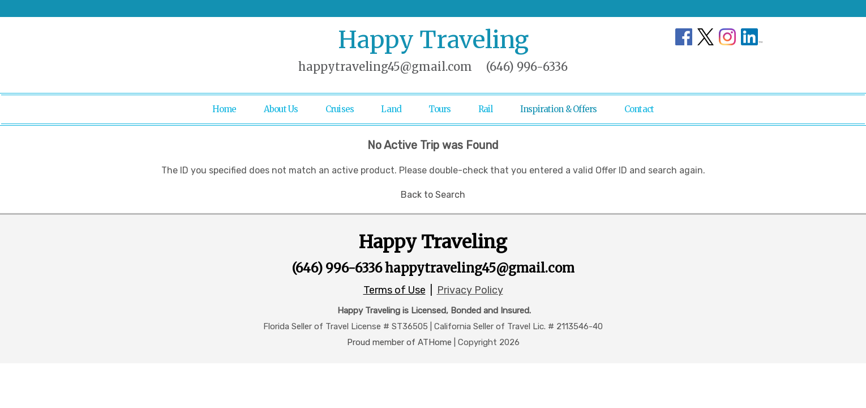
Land (391, 109)
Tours (439, 109)
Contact (639, 109)
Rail (485, 109)
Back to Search (433, 194)
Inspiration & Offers (558, 109)
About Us (281, 109)
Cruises (339, 109)
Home (224, 109)
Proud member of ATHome (399, 342)
